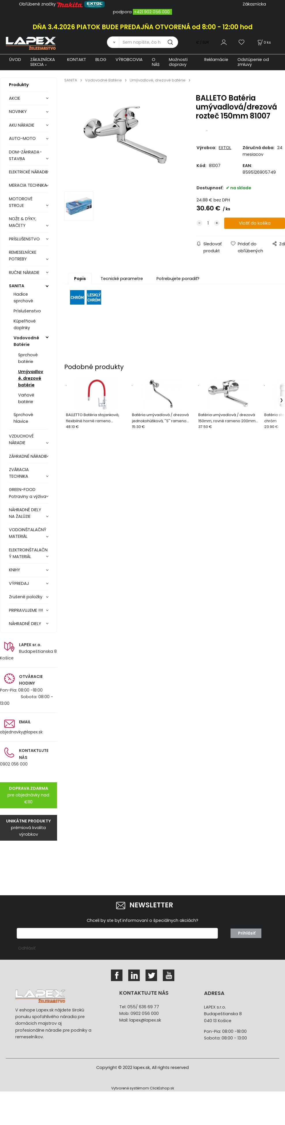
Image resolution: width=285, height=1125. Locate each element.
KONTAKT (76, 59)
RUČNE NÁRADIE (24, 272)
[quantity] (208, 223)
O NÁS (156, 62)
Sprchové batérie (28, 358)
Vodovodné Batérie (26, 341)
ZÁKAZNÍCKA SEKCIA (42, 62)
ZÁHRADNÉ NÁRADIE (28, 456)
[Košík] (263, 42)
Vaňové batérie (26, 398)
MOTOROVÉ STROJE (21, 202)
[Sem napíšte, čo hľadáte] (148, 42)
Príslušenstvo (27, 311)
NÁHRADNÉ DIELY (25, 624)
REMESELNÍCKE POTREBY (22, 255)
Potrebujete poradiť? (177, 278)
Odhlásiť (26, 948)
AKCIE (14, 98)
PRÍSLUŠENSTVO (24, 239)
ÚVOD (15, 59)
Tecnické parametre (122, 278)
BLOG (100, 59)
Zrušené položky (25, 597)
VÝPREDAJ (19, 583)
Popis (80, 278)
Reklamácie (216, 59)
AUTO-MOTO (22, 138)
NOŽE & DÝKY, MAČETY (22, 222)
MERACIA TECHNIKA (28, 185)
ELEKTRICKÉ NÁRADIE (28, 172)
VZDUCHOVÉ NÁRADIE (21, 439)
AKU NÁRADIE (21, 125)
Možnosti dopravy (178, 62)
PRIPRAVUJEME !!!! (26, 610)
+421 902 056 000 (152, 12)
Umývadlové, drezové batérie (30, 378)
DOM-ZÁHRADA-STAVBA (25, 155)
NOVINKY (18, 111)
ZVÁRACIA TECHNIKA (19, 473)
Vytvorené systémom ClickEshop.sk (142, 1088)
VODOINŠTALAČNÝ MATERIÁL (27, 533)
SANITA (16, 286)
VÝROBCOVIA (129, 59)
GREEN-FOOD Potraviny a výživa (27, 493)
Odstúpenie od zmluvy (253, 62)
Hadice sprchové (23, 297)
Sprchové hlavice (23, 418)
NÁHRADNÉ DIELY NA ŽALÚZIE (25, 513)
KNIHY (14, 570)
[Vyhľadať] (113, 42)
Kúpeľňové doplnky (25, 324)
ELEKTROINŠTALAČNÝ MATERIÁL (28, 553)
